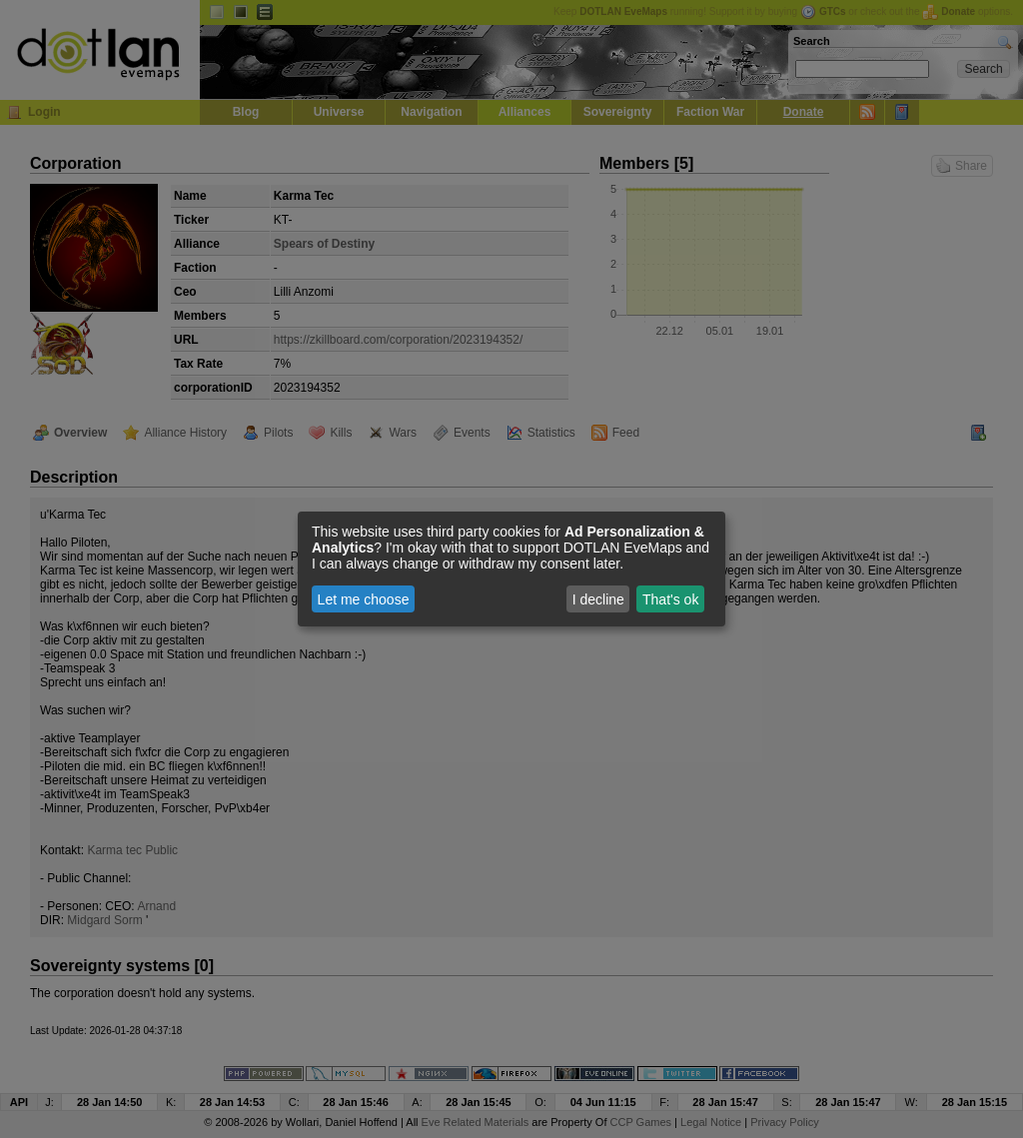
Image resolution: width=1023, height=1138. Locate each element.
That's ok (670, 599)
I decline (598, 599)
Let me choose (364, 599)
